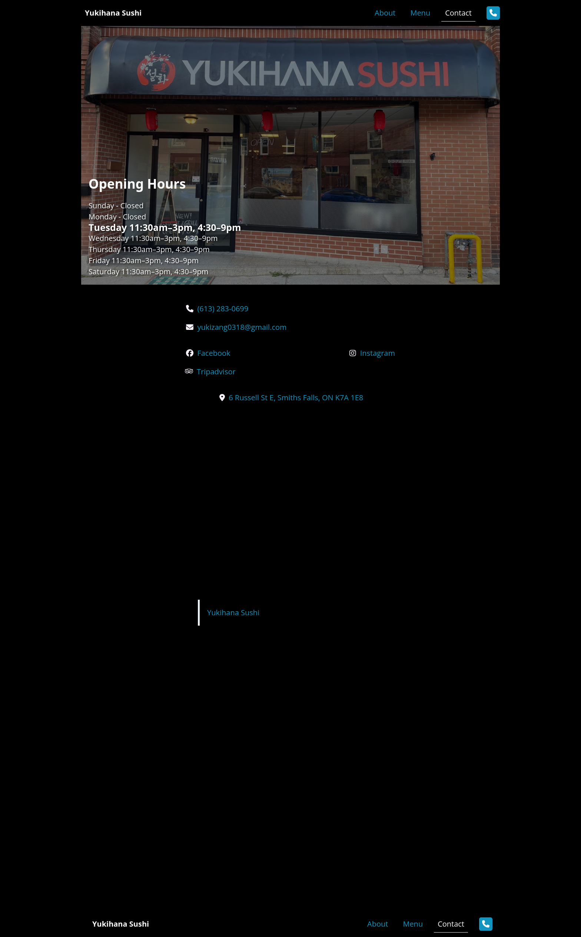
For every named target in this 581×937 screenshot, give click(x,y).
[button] (493, 13)
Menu (420, 13)
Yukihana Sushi (233, 612)
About (385, 13)
